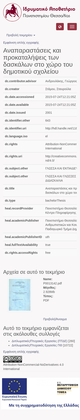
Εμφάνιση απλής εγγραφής (21, 42)
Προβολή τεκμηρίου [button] (20, 35)
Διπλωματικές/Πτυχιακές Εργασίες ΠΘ (37, 345)
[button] (60, 26)
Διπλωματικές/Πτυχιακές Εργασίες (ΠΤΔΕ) (39, 341)
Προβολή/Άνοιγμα (55, 319)
